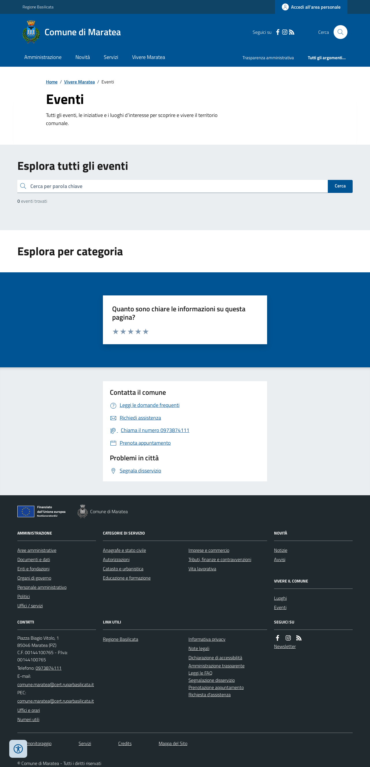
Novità (82, 57)
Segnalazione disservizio (211, 680)
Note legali (198, 648)
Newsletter (285, 646)
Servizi (111, 57)
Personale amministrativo (41, 587)
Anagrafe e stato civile (124, 550)
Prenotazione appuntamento (216, 687)
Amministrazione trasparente (216, 665)
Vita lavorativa (202, 568)
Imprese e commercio (208, 550)
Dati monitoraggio (34, 743)
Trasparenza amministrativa (268, 57)
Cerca (340, 185)
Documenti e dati (33, 559)
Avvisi (279, 559)
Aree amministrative (36, 550)
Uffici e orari (28, 710)
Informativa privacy (206, 639)
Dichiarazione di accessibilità (215, 657)
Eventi (280, 607)
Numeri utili (28, 719)
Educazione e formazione (127, 577)
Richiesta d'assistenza (209, 694)
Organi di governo (34, 577)
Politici (23, 596)
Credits (125, 743)
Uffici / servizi (30, 605)
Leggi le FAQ (200, 672)
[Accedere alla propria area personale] (311, 7)
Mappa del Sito (173, 743)
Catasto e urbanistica (123, 568)
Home (52, 81)
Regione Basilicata (38, 7)
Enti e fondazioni (33, 568)
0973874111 (49, 667)
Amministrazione (43, 57)
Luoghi (280, 598)
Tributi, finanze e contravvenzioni (219, 559)
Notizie (280, 550)
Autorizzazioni (116, 559)
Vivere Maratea (148, 57)
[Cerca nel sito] (338, 32)
